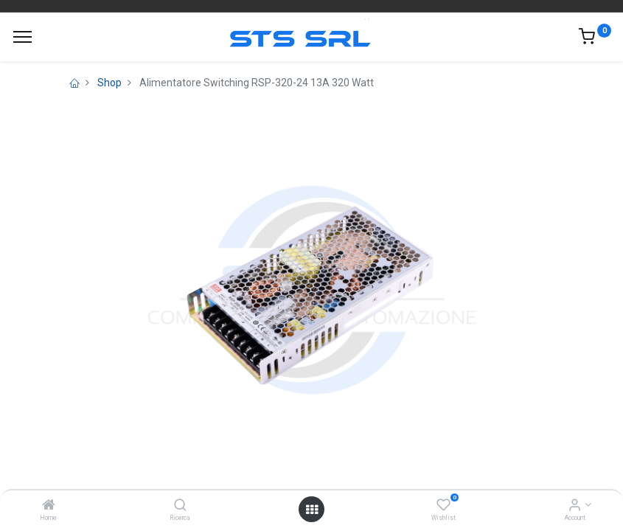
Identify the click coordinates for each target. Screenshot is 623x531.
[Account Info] (575, 506)
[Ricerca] (180, 506)
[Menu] (22, 36)
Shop (109, 82)
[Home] (48, 506)
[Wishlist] (443, 506)
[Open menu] (312, 509)
